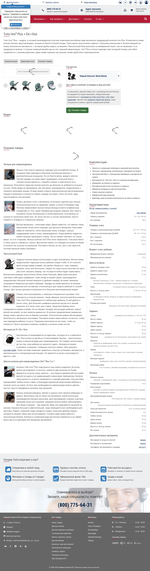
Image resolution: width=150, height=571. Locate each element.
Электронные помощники (61, 548)
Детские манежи (58, 540)
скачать (143, 440)
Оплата (88, 19)
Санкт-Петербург (94, 526)
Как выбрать (57, 19)
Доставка (74, 19)
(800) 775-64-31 (54, 9)
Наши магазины (90, 2)
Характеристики (27, 61)
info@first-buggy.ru (13, 532)
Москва (90, 522)
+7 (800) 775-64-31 (13, 523)
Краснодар (92, 533)
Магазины (40, 19)
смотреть (142, 447)
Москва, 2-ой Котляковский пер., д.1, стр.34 (22, 540)
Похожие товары (45, 61)
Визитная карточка (13, 536)
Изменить (16, 25)
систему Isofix (10, 350)
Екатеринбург (93, 530)
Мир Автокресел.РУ (59, 558)
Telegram (9, 527)
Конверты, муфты (58, 551)
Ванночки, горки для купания (62, 544)
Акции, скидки (57, 522)
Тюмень (91, 540)
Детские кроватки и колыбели (63, 530)
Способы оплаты (119, 537)
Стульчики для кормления (61, 533)
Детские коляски (58, 526)
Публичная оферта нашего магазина (87, 567)
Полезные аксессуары (60, 555)
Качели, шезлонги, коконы (61, 537)
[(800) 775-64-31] (43, 10)
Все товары (56, 517)
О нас (100, 19)
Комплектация (11, 61)
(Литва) (141, 213)
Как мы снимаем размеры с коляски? (103, 208)
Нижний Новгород (94, 537)
